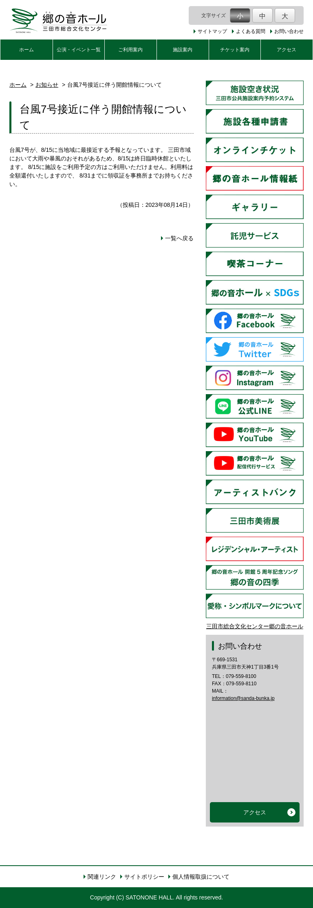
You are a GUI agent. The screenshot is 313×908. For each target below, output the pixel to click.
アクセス (286, 50)
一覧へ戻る (179, 238)
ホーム (26, 50)
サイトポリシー (144, 876)
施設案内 (182, 50)
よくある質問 (250, 31)
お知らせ (46, 84)
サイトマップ (212, 31)
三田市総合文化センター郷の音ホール (254, 626)
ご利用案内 (130, 50)
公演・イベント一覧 (79, 50)
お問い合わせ (289, 31)
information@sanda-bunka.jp (243, 698)
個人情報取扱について (200, 876)
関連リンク (102, 876)
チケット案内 (234, 50)
